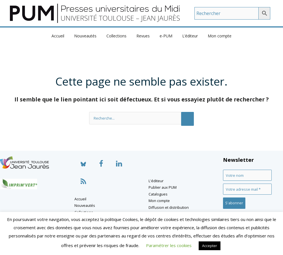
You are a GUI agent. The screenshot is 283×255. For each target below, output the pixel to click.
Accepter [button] (209, 245)
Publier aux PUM (163, 187)
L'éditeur (156, 180)
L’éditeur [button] (186, 36)
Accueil (63, 36)
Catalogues (158, 194)
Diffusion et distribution (169, 207)
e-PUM (164, 36)
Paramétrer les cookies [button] (169, 245)
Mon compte (214, 36)
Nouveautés (89, 36)
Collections (118, 36)
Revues (143, 36)
